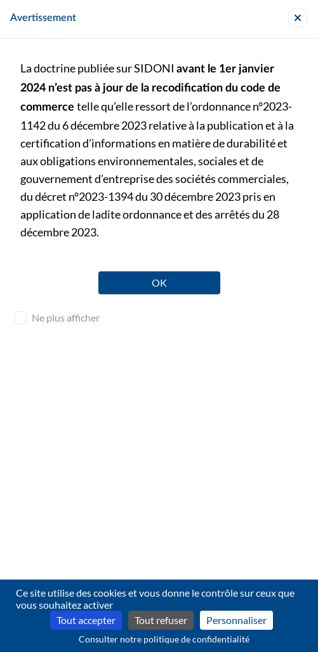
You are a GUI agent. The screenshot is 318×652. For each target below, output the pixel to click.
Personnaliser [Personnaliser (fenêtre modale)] (236, 620)
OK (159, 282)
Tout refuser (161, 620)
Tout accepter (86, 620)
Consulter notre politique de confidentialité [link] (164, 639)
